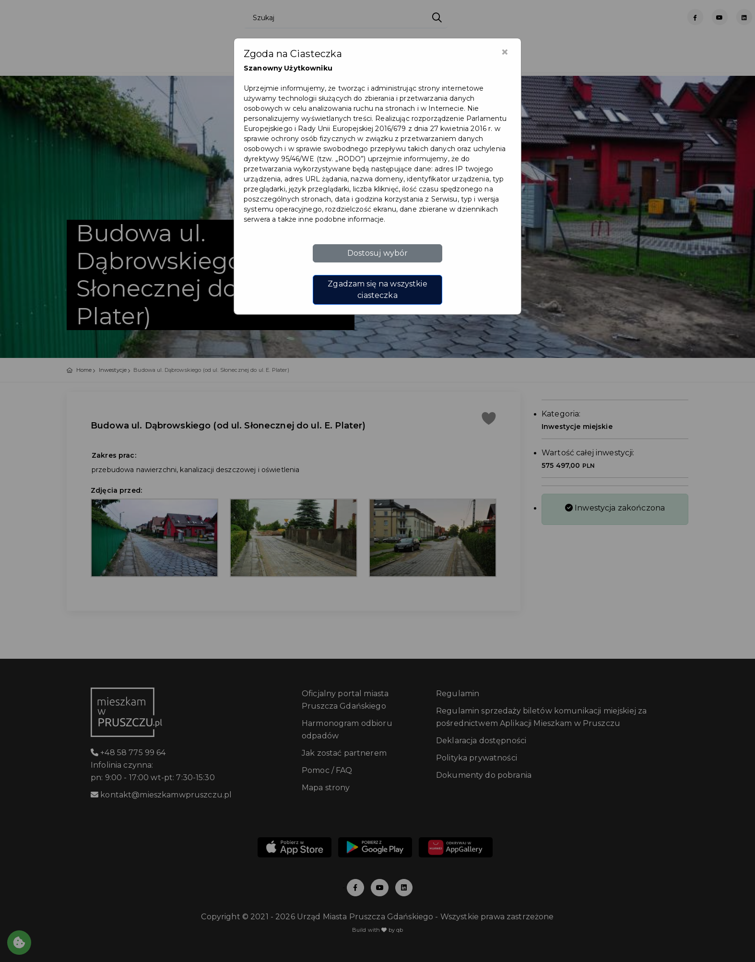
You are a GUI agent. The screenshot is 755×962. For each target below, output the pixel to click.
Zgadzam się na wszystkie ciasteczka (377, 289)
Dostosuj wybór (377, 253)
